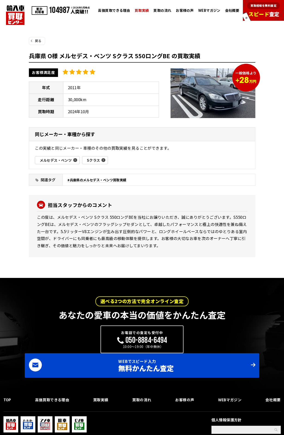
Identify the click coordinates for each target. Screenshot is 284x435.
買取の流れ (162, 10)
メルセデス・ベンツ (57, 160)
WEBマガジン (209, 10)
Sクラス (96, 160)
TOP (7, 375)
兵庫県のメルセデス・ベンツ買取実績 (100, 179)
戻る (38, 40)
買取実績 (142, 10)
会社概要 (232, 10)
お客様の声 (185, 10)
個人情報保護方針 (226, 396)
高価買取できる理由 (114, 10)
